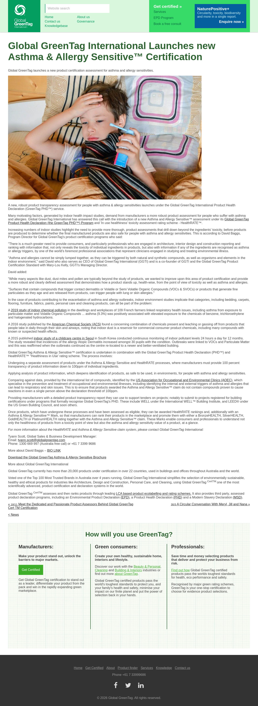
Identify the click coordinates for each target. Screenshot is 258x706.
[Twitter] (128, 685)
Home (49, 17)
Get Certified (31, 569)
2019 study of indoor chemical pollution (39, 310)
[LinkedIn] (140, 685)
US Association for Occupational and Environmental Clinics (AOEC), (184, 380)
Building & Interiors (128, 570)
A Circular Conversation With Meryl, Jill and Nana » (210, 504)
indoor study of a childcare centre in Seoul (64, 338)
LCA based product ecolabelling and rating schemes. (153, 493)
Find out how (180, 570)
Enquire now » (231, 22)
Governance (86, 21)
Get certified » (168, 6)
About (110, 668)
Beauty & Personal (147, 566)
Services (160, 11)
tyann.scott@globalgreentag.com (41, 440)
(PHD (177, 497)
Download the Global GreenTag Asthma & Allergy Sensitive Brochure (57, 457)
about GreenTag (126, 573)
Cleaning (101, 570)
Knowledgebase (56, 26)
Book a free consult (167, 24)
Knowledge (164, 668)
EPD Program (164, 18)
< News (13, 514)
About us (83, 17)
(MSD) (237, 497)
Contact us (52, 21)
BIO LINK (54, 450)
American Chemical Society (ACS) (76, 324)
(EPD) (125, 497)
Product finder (128, 668)
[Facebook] (115, 685)
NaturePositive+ (213, 8)
